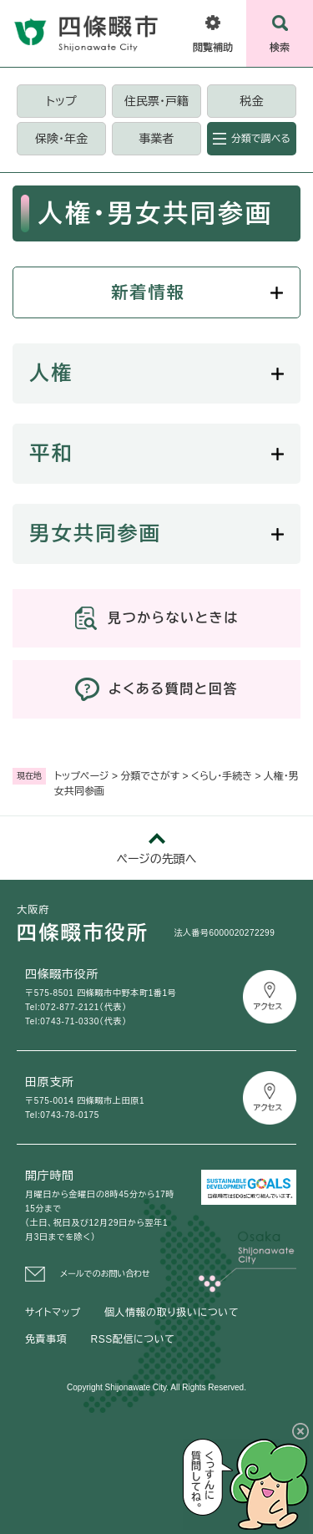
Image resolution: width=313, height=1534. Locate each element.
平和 (51, 453)
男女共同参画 (95, 533)
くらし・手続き (221, 776)
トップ (61, 101)
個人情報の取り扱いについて (171, 1312)
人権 (51, 373)
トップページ (81, 776)
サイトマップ (53, 1312)
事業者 (156, 138)
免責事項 (46, 1339)
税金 (251, 101)
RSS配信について (132, 1339)
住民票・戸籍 (156, 101)
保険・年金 (61, 138)
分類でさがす (149, 776)
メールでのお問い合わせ (105, 1273)
